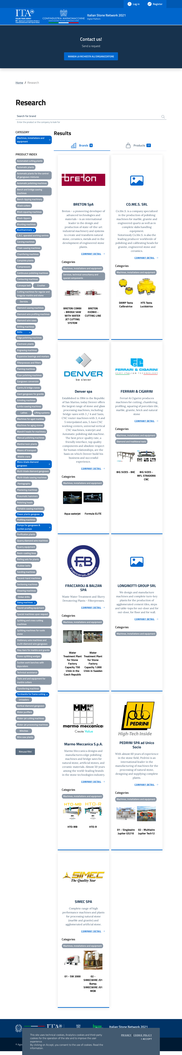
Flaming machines (26, 369)
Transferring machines (28, 689)
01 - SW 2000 (73, 980)
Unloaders (24, 700)
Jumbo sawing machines (29, 407)
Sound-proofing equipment (30, 608)
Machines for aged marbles (30, 419)
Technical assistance (27, 673)
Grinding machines (26, 401)
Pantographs (24, 484)
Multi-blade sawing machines (32, 478)
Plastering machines (27, 490)
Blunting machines (26, 225)
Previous (59, 304)
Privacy (126, 1035)
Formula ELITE (93, 515)
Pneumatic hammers (27, 497)
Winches (24, 731)
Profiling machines (26, 520)
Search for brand (28, 116)
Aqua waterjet (72, 515)
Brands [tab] (82, 146)
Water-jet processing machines (32, 725)
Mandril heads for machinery (31, 432)
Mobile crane (24, 457)
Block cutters (23, 206)
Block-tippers (24, 219)
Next (107, 304)
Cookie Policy (143, 1035)
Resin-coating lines (26, 553)
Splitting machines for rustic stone (31, 632)
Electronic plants (25, 344)
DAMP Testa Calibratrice (126, 305)
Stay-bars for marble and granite (33, 650)
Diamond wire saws (27, 321)
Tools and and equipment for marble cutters (31, 681)
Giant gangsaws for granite (30, 394)
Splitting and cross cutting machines (30, 622)
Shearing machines (26, 591)
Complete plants (25, 261)
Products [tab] (138, 146)
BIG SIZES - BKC (125, 474)
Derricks (24, 302)
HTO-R (93, 830)
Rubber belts (23, 566)
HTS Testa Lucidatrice (146, 305)
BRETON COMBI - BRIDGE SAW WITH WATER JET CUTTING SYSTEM (72, 317)
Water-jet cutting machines (30, 719)
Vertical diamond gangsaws (30, 706)
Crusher (41, 286)
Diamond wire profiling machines (33, 314)
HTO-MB (72, 830)
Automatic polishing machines (32, 184)
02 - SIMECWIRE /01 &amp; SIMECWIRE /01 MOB (93, 987)
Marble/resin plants (27, 444)
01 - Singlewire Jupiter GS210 (126, 835)
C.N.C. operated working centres (33, 236)
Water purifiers (24, 712)
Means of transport (26, 451)
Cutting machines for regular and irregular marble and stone (33, 294)
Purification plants (26, 535)
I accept (146, 1039)
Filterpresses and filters (29, 363)
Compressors (23, 267)
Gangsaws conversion (28, 382)
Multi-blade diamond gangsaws (33, 471)
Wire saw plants (25, 737)
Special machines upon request (32, 614)
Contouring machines (27, 279)
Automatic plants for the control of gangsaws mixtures (33, 175)
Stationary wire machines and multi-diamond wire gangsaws (32, 642)
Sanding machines (26, 572)
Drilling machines (25, 327)
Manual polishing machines (30, 438)
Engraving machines (27, 350)
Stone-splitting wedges (28, 657)
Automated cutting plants (30, 161)
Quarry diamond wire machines (32, 541)
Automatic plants (25, 167)
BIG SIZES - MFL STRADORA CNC (146, 477)
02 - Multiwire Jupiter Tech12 (146, 835)
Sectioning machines (27, 585)
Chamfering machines (28, 254)
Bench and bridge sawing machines (29, 191)
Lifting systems (42, 413)
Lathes (24, 413)
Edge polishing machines (29, 338)
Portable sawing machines (30, 509)
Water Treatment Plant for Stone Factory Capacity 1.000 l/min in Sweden (93, 664)
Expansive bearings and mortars (33, 357)
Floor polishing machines (29, 375)
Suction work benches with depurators (30, 664)
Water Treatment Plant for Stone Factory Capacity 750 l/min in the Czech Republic (72, 666)
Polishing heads (25, 503)
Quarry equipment (26, 547)
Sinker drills (24, 597)
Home (19, 82)
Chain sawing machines (28, 248)
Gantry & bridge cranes (28, 388)
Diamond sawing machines (30, 308)
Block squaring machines (29, 212)
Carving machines (26, 242)
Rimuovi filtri (25, 752)
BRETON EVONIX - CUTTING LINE (93, 313)
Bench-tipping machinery (29, 200)
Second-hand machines (29, 579)
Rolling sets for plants (28, 560)
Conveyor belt (24, 286)
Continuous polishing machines (32, 273)
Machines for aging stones (30, 426)
